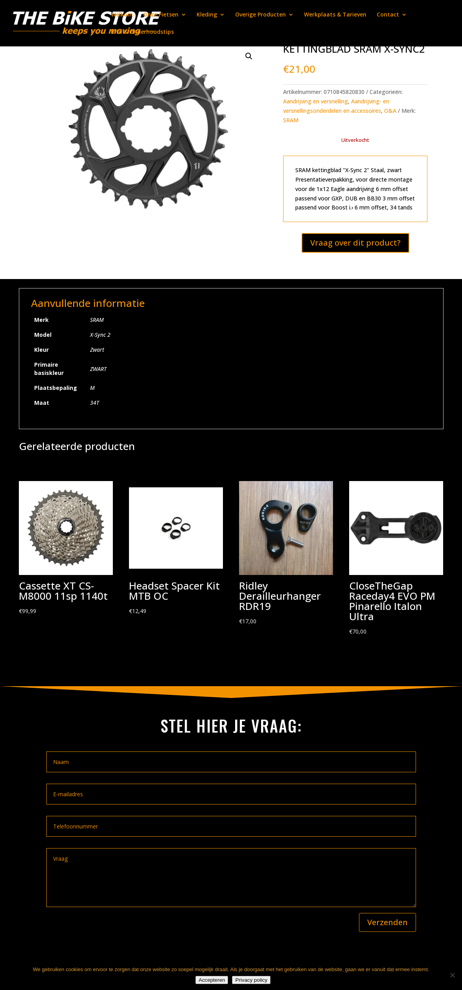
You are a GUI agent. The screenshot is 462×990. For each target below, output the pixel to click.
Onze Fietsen (161, 15)
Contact (388, 15)
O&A (390, 110)
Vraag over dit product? (355, 242)
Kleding (207, 15)
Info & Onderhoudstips (142, 32)
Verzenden (387, 922)
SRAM (290, 120)
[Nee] (452, 975)
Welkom (122, 15)
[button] (249, 56)
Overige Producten (260, 15)
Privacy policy (251, 980)
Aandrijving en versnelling (315, 101)
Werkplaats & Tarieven (335, 15)
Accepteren (212, 980)
